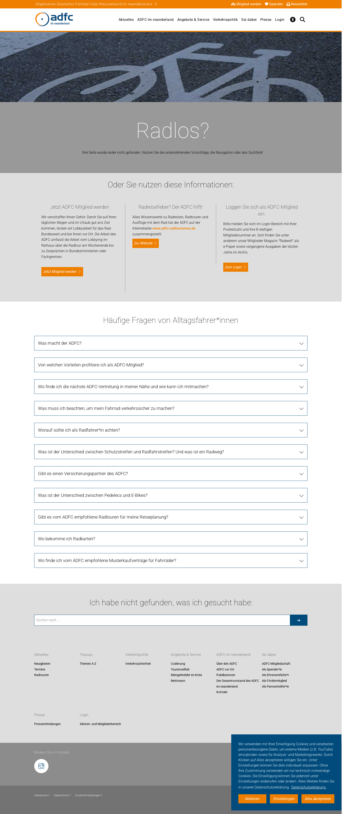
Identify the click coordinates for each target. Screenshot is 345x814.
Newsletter (297, 4)
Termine (39, 669)
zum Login (233, 267)
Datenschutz (63, 795)
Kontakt (221, 692)
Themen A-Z (88, 664)
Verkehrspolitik (225, 20)
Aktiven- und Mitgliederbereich (100, 724)
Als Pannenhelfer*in (275, 686)
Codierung (178, 664)
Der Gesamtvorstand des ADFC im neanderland (237, 683)
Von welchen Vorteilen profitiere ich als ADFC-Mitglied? (91, 365)
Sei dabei (249, 20)
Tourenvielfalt (180, 669)
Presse (265, 20)
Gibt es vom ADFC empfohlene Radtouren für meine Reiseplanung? (103, 517)
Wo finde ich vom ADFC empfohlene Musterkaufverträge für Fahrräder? (107, 560)
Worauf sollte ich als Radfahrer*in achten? (79, 430)
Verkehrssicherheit (138, 664)
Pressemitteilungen (47, 724)
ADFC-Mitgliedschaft (276, 664)
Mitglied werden (246, 4)
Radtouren (41, 675)
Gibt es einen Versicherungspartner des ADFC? (83, 473)
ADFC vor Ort (225, 669)
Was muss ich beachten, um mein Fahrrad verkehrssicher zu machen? (106, 408)
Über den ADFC (226, 664)
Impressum (42, 795)
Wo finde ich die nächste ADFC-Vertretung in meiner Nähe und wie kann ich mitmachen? (123, 386)
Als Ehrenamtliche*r (275, 675)
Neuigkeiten (42, 664)
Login (280, 20)
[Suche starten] (298, 620)
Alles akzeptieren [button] (318, 799)
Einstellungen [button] (284, 799)
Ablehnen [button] (252, 799)
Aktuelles (126, 20)
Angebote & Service (193, 20)
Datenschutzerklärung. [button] (308, 787)
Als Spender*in (272, 669)
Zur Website (143, 243)
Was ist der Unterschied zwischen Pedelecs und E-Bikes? (93, 495)
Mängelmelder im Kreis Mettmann (186, 678)
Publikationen (225, 675)
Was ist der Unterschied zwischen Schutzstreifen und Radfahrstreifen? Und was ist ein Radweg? (131, 451)
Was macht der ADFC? (60, 343)
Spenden (274, 4)
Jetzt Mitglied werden (60, 271)
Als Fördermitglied (274, 680)
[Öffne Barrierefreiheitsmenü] (293, 19)
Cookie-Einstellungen (89, 795)
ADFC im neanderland (155, 20)
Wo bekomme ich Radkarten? (66, 538)
